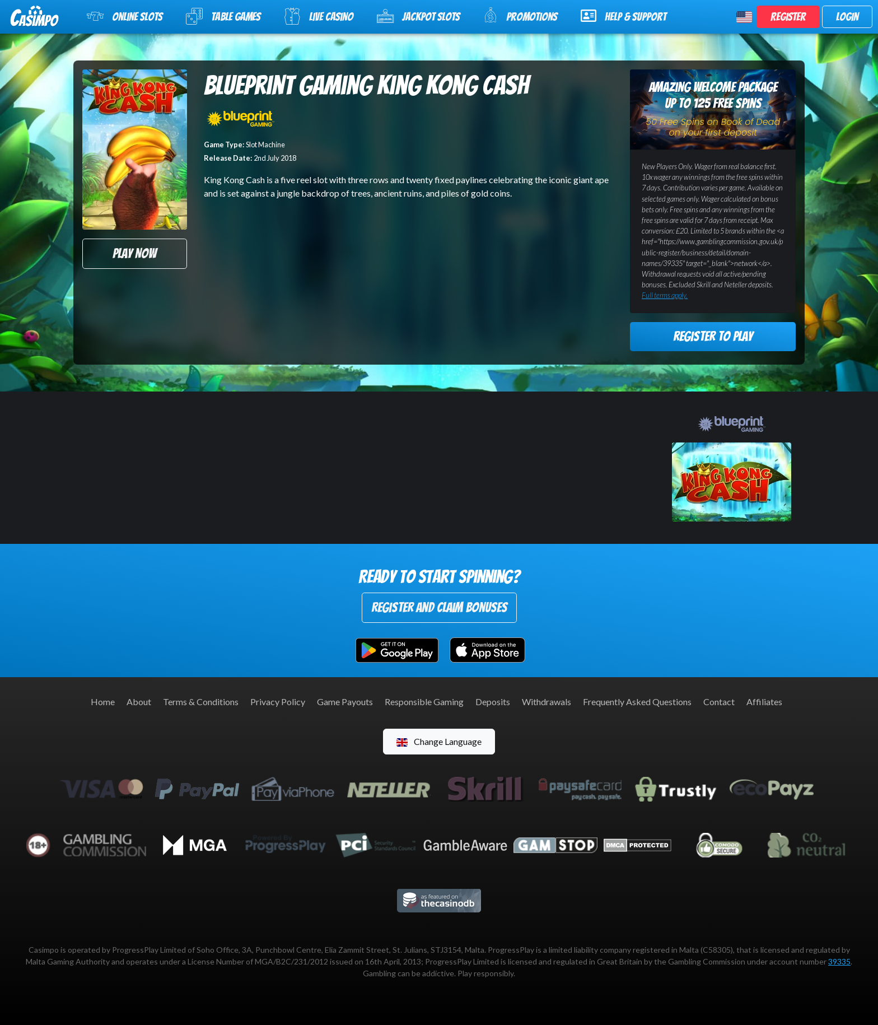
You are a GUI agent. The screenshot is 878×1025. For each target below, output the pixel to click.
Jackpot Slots (418, 16)
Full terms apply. (665, 295)
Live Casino (318, 16)
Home (103, 701)
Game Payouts (345, 701)
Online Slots (124, 16)
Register (788, 17)
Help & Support (623, 16)
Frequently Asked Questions (637, 701)
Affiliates (764, 701)
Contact (719, 701)
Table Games (223, 16)
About (139, 701)
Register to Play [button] (713, 336)
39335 (839, 961)
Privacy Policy (277, 701)
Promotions (520, 15)
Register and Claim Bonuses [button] (439, 607)
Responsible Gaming (424, 701)
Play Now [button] (134, 253)
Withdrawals (546, 701)
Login (847, 17)
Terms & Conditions (201, 701)
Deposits (492, 701)
